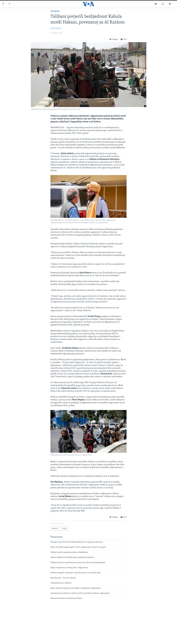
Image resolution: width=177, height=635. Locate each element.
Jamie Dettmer (56, 28)
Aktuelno (55, 11)
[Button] (113, 39)
